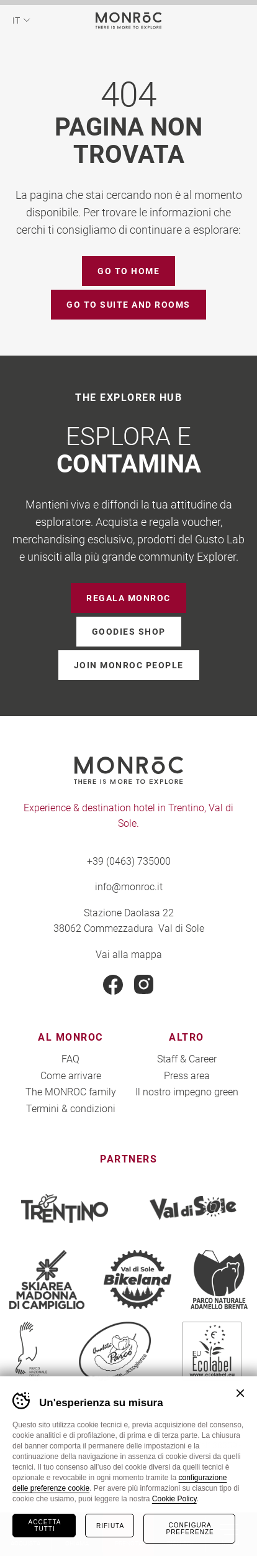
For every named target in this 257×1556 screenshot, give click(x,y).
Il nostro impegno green (186, 1091)
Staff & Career (187, 1058)
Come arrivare (70, 1075)
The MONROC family (70, 1091)
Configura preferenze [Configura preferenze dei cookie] (190, 1528)
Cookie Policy (174, 1498)
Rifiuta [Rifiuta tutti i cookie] (110, 1525)
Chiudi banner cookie (240, 1393)
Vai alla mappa (129, 953)
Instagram (144, 985)
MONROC (129, 20)
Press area (187, 1075)
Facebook (113, 985)
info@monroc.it (129, 886)
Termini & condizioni (70, 1108)
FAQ (70, 1058)
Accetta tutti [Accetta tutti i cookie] (45, 1525)
